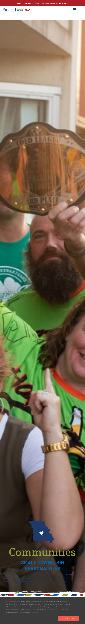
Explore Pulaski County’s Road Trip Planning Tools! (42, 3)
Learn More (34, 612)
